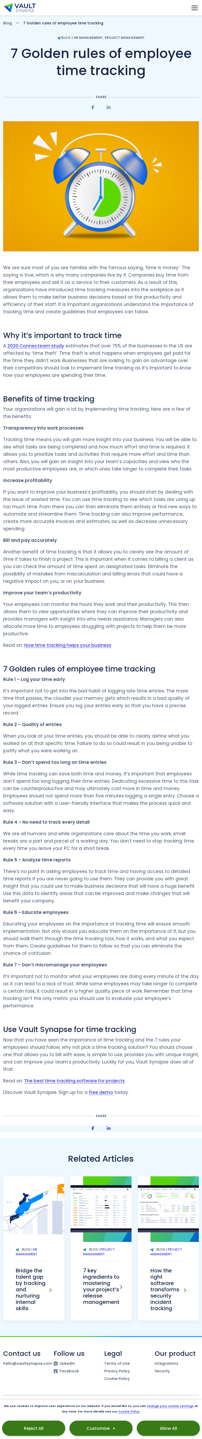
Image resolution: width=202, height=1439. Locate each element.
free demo (101, 1092)
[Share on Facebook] (93, 107)
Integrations (166, 1363)
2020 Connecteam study (35, 346)
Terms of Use (117, 1363)
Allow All (168, 1428)
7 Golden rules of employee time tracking (101, 62)
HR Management (88, 37)
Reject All (33, 1428)
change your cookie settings (170, 1406)
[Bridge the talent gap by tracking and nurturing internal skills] (50, 1290)
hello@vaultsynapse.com (25, 1363)
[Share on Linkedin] (108, 107)
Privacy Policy (117, 1371)
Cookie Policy (117, 1378)
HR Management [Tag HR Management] (26, 1251)
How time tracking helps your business (67, 645)
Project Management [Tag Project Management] (99, 1251)
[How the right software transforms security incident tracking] (185, 1290)
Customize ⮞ (101, 1428)
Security (162, 1371)
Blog (7, 23)
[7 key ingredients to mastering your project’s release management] (120, 1287)
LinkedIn (64, 1363)
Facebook (66, 1371)
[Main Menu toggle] (194, 7)
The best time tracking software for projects (74, 1081)
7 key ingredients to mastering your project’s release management (101, 1286)
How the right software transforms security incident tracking (164, 1289)
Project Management (125, 37)
